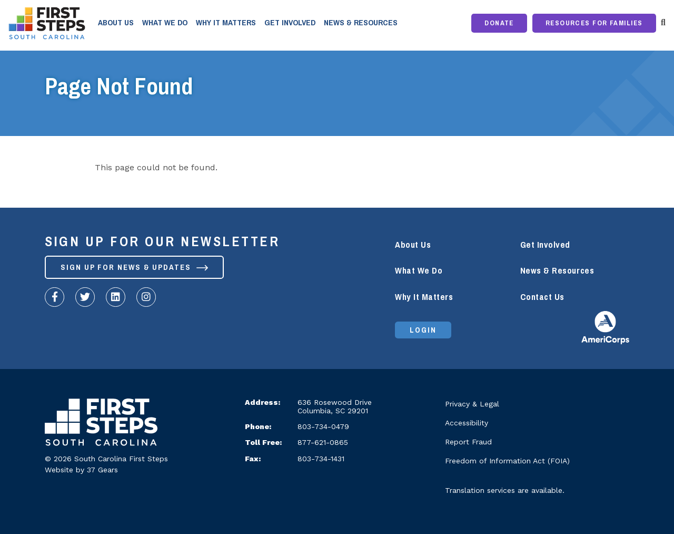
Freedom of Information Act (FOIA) (507, 461)
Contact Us (542, 297)
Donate (499, 23)
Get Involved (289, 22)
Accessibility (466, 423)
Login (423, 330)
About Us (116, 22)
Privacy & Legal (472, 404)
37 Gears (102, 469)
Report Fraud (468, 442)
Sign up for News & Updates (134, 267)
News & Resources (361, 22)
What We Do (164, 22)
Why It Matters (226, 22)
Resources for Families (594, 23)
